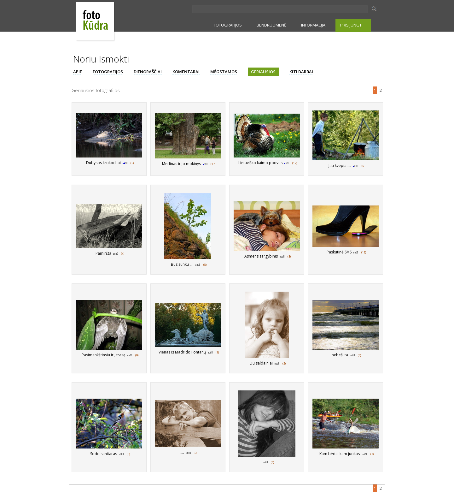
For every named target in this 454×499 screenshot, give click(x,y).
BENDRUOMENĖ (271, 25)
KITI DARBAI (301, 71)
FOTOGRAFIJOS (228, 25)
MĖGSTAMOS (223, 71)
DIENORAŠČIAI (148, 71)
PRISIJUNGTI (351, 25)
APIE (77, 71)
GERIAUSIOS (263, 71)
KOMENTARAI (186, 71)
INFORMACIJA (313, 25)
